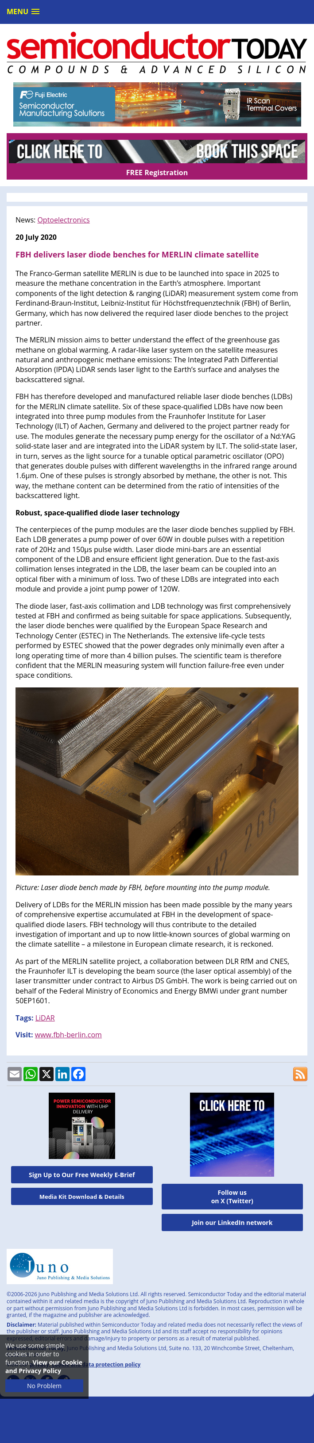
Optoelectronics (63, 220)
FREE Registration (157, 172)
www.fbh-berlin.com (68, 1035)
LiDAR (45, 1018)
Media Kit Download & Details (81, 1197)
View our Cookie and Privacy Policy (43, 1366)
